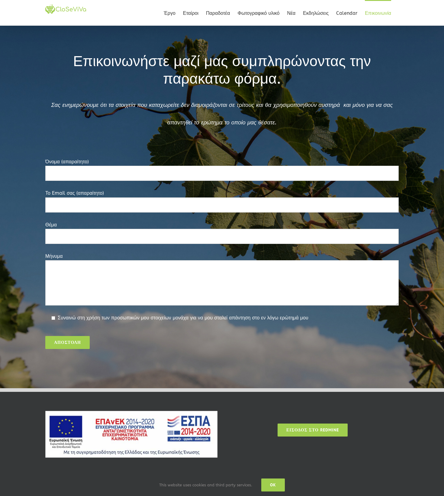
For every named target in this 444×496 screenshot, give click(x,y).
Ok (273, 485)
